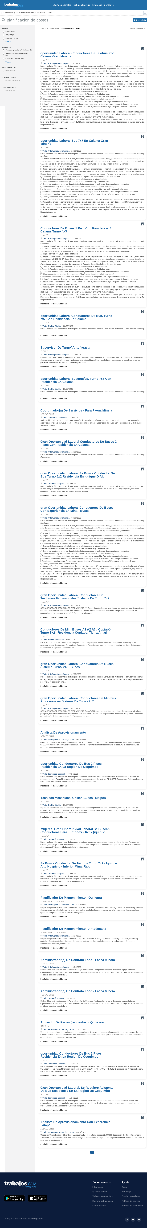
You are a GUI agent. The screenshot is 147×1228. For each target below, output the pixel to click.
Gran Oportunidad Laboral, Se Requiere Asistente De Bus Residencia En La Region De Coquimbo (76, 1089)
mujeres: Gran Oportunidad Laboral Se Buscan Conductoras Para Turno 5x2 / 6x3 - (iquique (75, 831)
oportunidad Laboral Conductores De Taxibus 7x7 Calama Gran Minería (77, 55)
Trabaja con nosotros (102, 1196)
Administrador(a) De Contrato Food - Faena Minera (77, 959)
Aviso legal (127, 1192)
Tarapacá (8, 35)
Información (98, 1187)
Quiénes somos (99, 1192)
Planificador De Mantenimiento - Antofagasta (73, 928)
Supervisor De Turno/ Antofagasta (65, 347)
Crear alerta (141, 20)
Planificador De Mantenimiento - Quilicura (71, 897)
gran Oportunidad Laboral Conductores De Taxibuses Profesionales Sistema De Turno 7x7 (74, 597)
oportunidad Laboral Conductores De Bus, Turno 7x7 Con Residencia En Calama (76, 317)
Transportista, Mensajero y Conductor (18, 53)
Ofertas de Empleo (62, 5)
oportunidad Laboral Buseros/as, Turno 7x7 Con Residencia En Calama (75, 380)
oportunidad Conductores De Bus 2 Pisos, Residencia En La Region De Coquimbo (71, 765)
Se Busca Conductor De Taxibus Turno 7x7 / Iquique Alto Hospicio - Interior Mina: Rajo (78, 865)
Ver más (8, 42)
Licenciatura (11, 70)
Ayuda (124, 1187)
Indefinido (10, 90)
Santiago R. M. (10, 38)
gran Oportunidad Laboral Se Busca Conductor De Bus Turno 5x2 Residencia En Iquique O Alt (77, 475)
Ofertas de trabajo (9, 12)
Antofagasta (9, 31)
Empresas (97, 5)
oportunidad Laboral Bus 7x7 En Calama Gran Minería (74, 142)
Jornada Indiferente (13, 80)
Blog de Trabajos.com (102, 1201)
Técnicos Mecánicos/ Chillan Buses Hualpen (73, 797)
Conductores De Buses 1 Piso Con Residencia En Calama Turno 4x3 (76, 230)
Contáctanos (99, 1206)
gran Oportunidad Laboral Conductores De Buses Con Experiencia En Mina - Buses (77, 509)
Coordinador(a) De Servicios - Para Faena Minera (76, 410)
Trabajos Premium (81, 5)
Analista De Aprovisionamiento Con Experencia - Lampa (76, 1123)
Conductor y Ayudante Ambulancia (17, 50)
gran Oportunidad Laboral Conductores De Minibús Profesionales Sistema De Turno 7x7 (78, 700)
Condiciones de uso (131, 1196)
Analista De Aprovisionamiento (63, 732)
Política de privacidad (132, 1206)
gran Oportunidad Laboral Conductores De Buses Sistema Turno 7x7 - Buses (77, 665)
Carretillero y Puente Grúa (14, 58)
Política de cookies (131, 1201)
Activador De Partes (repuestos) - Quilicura (72, 1022)
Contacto (109, 5)
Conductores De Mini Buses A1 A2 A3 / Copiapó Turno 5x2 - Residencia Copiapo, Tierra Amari (75, 631)
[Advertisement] (87, 39)
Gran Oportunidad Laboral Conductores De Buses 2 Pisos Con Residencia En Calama (78, 443)
